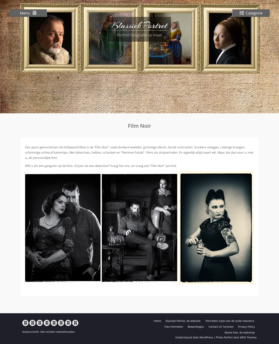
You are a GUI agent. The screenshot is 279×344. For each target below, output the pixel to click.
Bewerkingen (196, 326)
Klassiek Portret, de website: (183, 321)
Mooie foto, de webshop (240, 332)
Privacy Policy (246, 326)
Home (157, 321)
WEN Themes (248, 337)
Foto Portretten (173, 326)
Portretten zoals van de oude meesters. (230, 321)
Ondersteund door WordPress (194, 337)
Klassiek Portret (139, 25)
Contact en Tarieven (221, 326)
